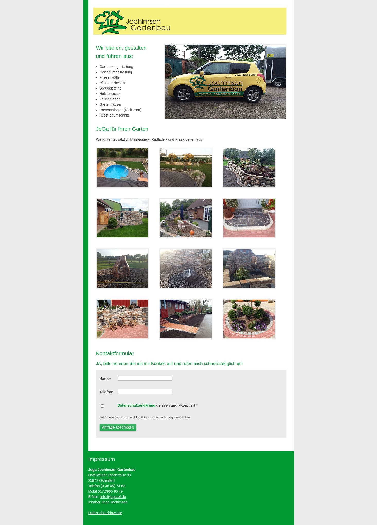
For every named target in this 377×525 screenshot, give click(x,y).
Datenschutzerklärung (136, 405)
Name (105, 379)
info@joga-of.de (113, 497)
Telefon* (106, 392)
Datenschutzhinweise (105, 513)
